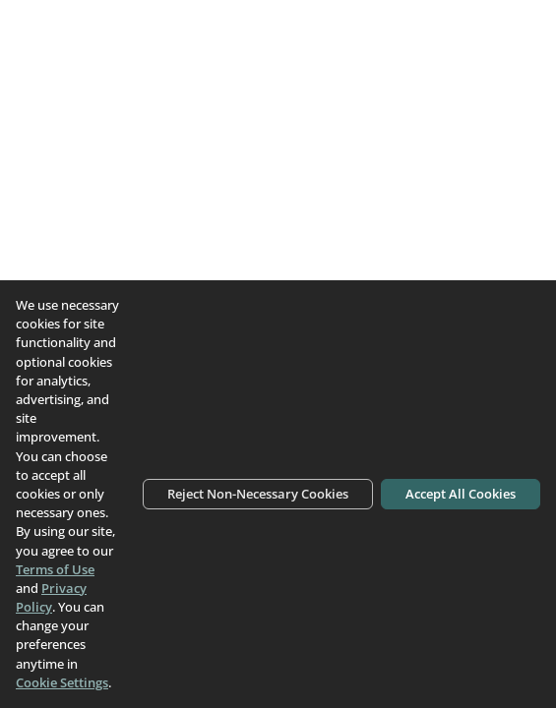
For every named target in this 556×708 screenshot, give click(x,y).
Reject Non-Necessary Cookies (257, 493)
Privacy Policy (51, 597)
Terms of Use (55, 569)
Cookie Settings (62, 682)
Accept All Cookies (460, 493)
